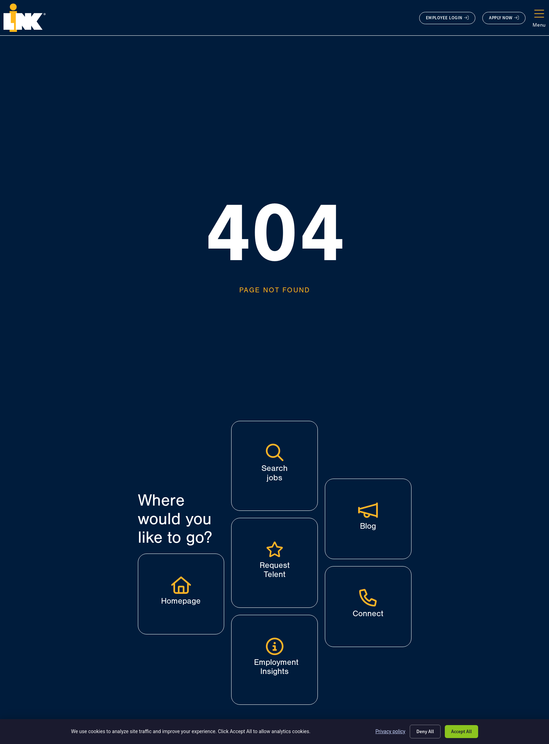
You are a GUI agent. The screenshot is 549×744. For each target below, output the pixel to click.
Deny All (425, 731)
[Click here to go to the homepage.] (25, 18)
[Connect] (368, 597)
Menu (539, 24)
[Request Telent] (274, 549)
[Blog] (368, 510)
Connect (368, 613)
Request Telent (275, 570)
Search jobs (274, 473)
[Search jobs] (274, 452)
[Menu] (539, 14)
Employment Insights (276, 667)
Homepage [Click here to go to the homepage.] (181, 601)
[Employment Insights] (274, 646)
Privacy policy (390, 731)
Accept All (461, 731)
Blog (368, 526)
